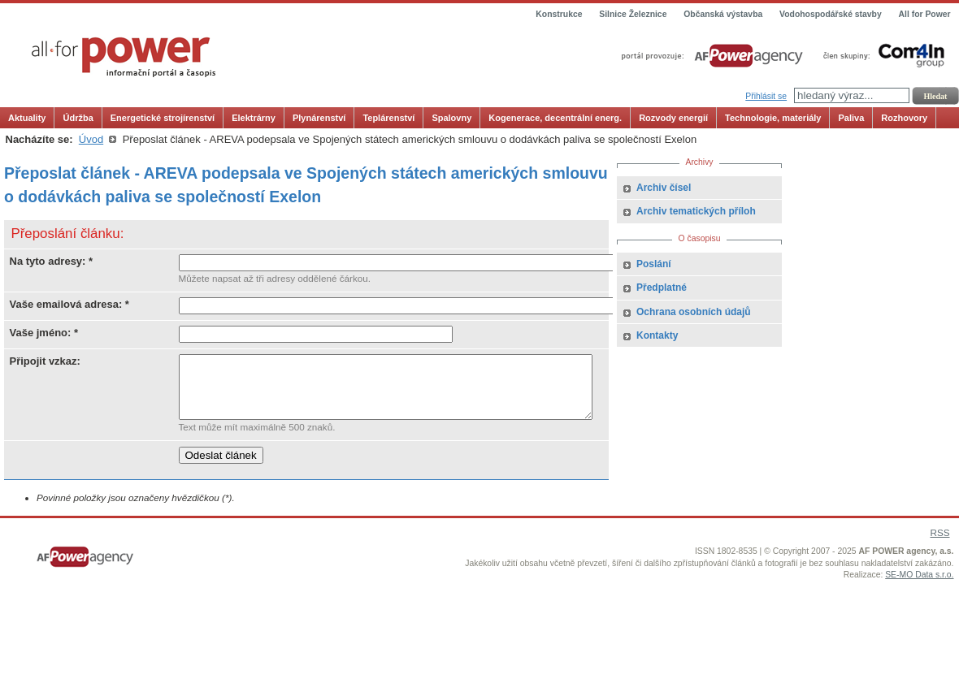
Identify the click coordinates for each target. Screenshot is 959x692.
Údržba (78, 118)
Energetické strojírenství (163, 118)
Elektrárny (254, 118)
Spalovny (451, 118)
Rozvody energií (673, 118)
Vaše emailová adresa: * (69, 304)
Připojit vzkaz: (45, 361)
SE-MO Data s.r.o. (919, 586)
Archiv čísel (663, 187)
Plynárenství (319, 118)
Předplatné (661, 287)
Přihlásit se (766, 96)
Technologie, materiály (773, 118)
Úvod (91, 139)
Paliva (851, 118)
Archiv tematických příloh (696, 211)
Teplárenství (388, 118)
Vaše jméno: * (44, 333)
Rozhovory (904, 118)
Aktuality (27, 118)
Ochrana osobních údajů (693, 312)
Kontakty (657, 335)
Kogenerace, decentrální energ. (555, 118)
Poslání (653, 264)
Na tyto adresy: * (51, 261)
